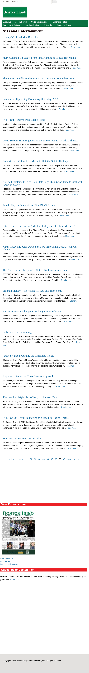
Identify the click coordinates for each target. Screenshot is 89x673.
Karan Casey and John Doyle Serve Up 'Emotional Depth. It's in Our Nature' (40, 248)
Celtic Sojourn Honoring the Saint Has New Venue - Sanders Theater (40, 140)
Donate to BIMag (64, 25)
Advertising (5, 1)
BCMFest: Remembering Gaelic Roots (24, 119)
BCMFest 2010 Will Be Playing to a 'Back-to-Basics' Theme (36, 417)
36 (48, 459)
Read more (75, 47)
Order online (15, 580)
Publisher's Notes (59, 22)
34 (39, 459)
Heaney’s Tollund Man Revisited (20, 37)
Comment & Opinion (11, 25)
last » (76, 459)
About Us (15, 1)
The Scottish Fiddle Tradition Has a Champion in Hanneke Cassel (38, 78)
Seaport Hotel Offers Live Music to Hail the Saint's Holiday (35, 161)
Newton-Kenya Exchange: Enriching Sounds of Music (32, 311)
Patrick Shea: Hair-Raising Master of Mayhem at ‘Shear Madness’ (39, 226)
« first (11, 459)
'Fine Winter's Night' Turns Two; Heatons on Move (30, 397)
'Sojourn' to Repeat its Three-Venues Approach (28, 376)
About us (7, 22)
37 (52, 459)
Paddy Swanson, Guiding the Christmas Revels (28, 355)
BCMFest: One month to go (18, 332)
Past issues (5, 561)
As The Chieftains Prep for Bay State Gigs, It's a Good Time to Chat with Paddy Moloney (43, 183)
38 (56, 459)
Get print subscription (9, 564)
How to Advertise (32, 25)
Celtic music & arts (39, 22)
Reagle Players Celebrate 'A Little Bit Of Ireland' (29, 205)
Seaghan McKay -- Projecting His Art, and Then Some (32, 290)
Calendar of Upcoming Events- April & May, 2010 (30, 99)
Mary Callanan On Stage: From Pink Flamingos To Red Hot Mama (39, 57)
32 (31, 459)
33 (35, 459)
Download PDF (6, 558)
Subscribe (48, 25)
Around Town (21, 22)
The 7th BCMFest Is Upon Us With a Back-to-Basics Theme (36, 270)
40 (64, 459)
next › (69, 459)
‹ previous (20, 459)
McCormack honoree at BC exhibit (22, 438)
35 (43, 459)
